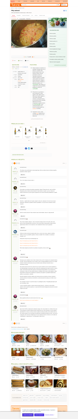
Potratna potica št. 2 (53, 41)
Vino (19, 1)
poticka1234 (19, 390)
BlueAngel (34, 359)
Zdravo (50, 1)
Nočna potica (52, 43)
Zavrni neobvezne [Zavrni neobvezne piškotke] (39, 414)
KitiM (18, 359)
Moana (49, 390)
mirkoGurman (33, 345)
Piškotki (64, 411)
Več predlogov (42, 142)
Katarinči (14, 213)
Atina (19, 345)
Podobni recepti (42, 15)
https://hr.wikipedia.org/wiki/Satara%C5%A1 (28, 245)
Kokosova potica (53, 36)
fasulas (14, 171)
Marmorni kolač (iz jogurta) (55, 61)
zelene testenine (54, 395)
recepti (16, 8)
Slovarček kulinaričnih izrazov (37, 118)
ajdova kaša (32, 395)
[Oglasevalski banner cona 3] (57, 85)
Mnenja (36, 15)
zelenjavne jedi (21, 8)
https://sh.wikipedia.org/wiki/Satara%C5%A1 (28, 240)
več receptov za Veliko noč (60, 65)
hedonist (14, 310)
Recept (13, 15)
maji (62, 345)
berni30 (61, 359)
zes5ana (47, 345)
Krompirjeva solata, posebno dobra (56, 59)
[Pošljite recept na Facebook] (26, 148)
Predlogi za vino (17, 123)
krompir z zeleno (40, 397)
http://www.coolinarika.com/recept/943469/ (29, 300)
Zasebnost (60, 411)
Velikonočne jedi (54, 30)
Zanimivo (57, 1)
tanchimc (14, 18)
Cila (14, 190)
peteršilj (19, 80)
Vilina (43, 359)
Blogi (43, 1)
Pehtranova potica (53, 51)
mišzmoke (14, 234)
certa (32, 390)
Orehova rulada (53, 38)
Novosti (65, 1)
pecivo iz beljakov (46, 395)
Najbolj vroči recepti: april (22, 364)
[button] (64, 5)
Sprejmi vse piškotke (28, 414)
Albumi (32, 1)
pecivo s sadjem (33, 397)
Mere (14, 68)
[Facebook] (64, 10)
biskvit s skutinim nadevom (54, 397)
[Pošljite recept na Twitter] (29, 148)
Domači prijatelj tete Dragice (55, 49)
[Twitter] (66, 10)
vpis (25, 329)
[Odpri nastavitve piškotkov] (49, 414)
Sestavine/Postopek (26, 15)
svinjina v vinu (25, 395)
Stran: (65, 163)
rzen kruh (60, 395)
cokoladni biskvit (38, 395)
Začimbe (18, 68)
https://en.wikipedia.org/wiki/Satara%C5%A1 (28, 243)
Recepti (13, 1)
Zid (38, 1)
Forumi (25, 1)
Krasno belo (17, 136)
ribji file (46, 397)
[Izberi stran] (66, 163)
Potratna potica (53, 46)
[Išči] (57, 5)
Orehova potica (53, 33)
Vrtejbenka (14, 223)
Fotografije (18, 15)
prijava (28, 329)
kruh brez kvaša (25, 397)
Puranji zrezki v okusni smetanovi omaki (57, 56)
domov (12, 8)
